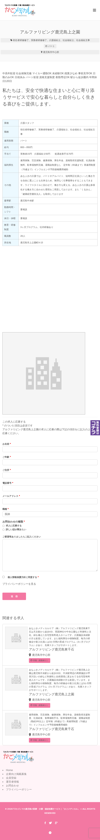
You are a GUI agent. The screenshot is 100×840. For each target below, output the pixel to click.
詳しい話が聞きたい (16, 529)
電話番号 (7, 483)
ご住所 (6, 470)
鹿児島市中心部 (51, 52)
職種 (5, 509)
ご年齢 (6, 457)
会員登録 (11, 778)
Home (9, 770)
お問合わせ (12, 785)
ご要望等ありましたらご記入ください (21, 536)
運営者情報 (12, 781)
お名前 (6, 444)
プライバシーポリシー (19, 789)
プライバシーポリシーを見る (19, 584)
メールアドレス (11, 496)
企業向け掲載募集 (16, 774)
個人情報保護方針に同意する (23, 577)
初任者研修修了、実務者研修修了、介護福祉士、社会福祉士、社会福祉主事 (51, 40)
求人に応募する (14, 525)
